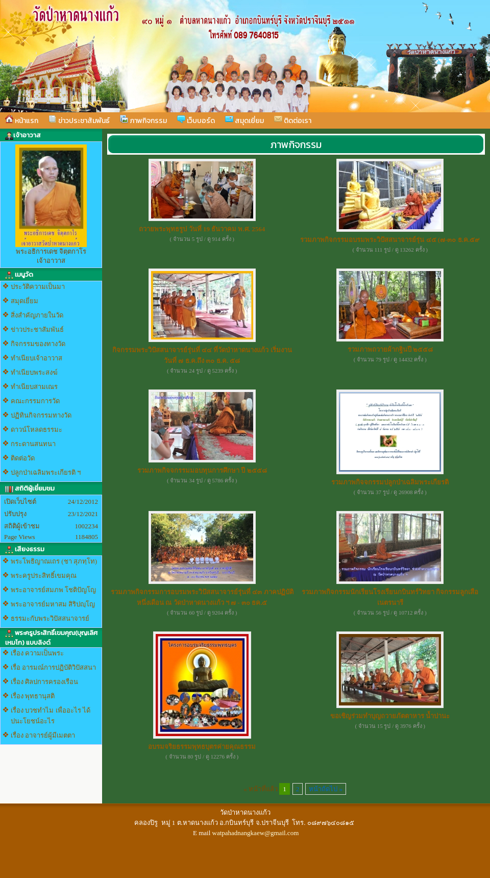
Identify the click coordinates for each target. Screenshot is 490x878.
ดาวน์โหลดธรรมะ (36, 429)
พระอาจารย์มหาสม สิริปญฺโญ (53, 604)
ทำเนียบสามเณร (34, 387)
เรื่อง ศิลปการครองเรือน (44, 682)
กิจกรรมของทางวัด (38, 344)
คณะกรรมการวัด (35, 401)
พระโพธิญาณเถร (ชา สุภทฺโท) (54, 561)
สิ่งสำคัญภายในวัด (37, 315)
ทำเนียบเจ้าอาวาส (36, 358)
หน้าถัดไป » (325, 789)
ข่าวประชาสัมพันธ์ (79, 120)
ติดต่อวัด (23, 458)
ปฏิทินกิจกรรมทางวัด (41, 415)
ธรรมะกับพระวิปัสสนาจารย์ (50, 618)
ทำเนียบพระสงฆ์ (34, 372)
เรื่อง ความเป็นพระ (37, 653)
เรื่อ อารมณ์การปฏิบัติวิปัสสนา (53, 667)
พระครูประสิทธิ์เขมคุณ (44, 575)
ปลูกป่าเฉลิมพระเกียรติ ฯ (46, 472)
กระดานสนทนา (33, 444)
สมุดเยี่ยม (244, 120)
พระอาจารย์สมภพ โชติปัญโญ (53, 590)
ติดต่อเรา (292, 120)
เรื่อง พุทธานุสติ (33, 696)
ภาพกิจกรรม (143, 120)
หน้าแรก (21, 120)
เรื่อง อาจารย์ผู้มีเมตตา (43, 735)
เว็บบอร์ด (196, 120)
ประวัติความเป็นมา (38, 286)
